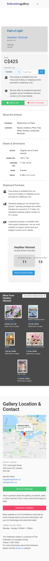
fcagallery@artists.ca (12, 479)
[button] (37, 4)
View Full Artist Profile (23, 273)
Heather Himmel (17, 37)
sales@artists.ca (10, 482)
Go (41, 72)
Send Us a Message (24, 489)
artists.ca (20, 548)
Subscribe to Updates (24, 508)
